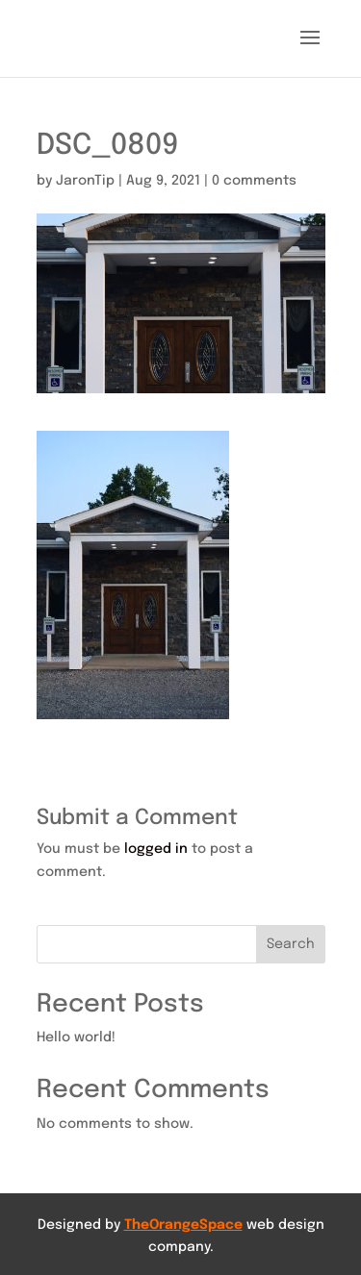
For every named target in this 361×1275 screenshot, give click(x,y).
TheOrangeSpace (183, 1225)
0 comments (254, 181)
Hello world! (76, 1037)
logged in (156, 849)
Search (291, 944)
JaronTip (85, 181)
